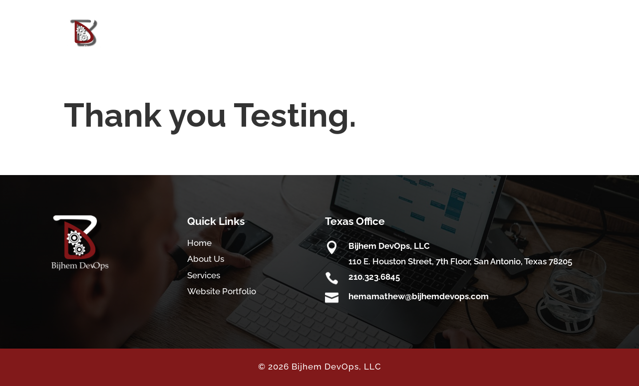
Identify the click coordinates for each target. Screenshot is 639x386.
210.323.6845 (374, 277)
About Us (205, 259)
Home (199, 243)
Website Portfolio (221, 291)
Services (203, 275)
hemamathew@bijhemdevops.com (418, 296)
